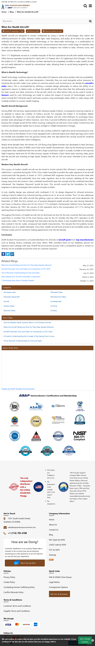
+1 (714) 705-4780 (17, 533)
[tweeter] (8, 253)
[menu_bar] (91, 6)
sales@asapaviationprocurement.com (22, 527)
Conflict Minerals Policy (14, 592)
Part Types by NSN (57, 539)
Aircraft (6, 301)
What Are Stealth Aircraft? (53, 31)
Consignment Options (58, 587)
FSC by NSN (54, 549)
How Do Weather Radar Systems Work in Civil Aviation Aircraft (27, 322)
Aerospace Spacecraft (12, 297)
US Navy (53, 310)
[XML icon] (51, 559)
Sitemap (53, 554)
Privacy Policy (9, 577)
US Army (53, 306)
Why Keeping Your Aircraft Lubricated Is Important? (20, 277)
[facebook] (3, 253)
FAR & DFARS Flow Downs (60, 577)
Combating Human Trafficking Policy (19, 587)
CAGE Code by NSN (57, 544)
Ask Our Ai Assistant (59, 594)
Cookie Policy (9, 582)
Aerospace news (10, 292)
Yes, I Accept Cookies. (85, 640)
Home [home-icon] (4, 12)
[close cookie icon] (93, 640)
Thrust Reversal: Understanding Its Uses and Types (20, 273)
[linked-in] (12, 253)
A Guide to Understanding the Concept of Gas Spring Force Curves (29, 336)
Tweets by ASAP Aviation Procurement (18, 388)
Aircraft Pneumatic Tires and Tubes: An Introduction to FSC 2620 (25, 269)
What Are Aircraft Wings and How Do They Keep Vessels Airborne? (26, 265)
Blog (12, 12)
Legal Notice (54, 582)
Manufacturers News (58, 297)
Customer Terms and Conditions (17, 606)
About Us (53, 524)
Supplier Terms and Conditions (17, 611)
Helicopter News (56, 292)
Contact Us (53, 529)
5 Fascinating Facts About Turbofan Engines (17, 280)
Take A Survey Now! (25, 563)
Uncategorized (55, 301)
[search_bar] (86, 6)
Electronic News (9, 310)
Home (51, 519)
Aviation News (9, 306)
